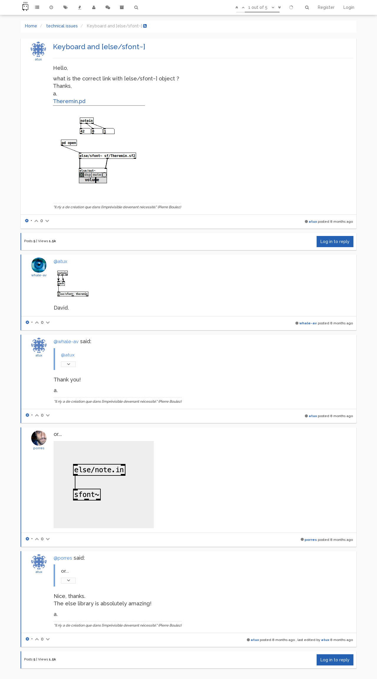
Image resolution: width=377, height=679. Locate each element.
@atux (60, 261)
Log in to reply (335, 241)
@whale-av (66, 341)
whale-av (39, 275)
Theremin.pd (69, 101)
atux (38, 59)
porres (38, 448)
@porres (63, 558)
